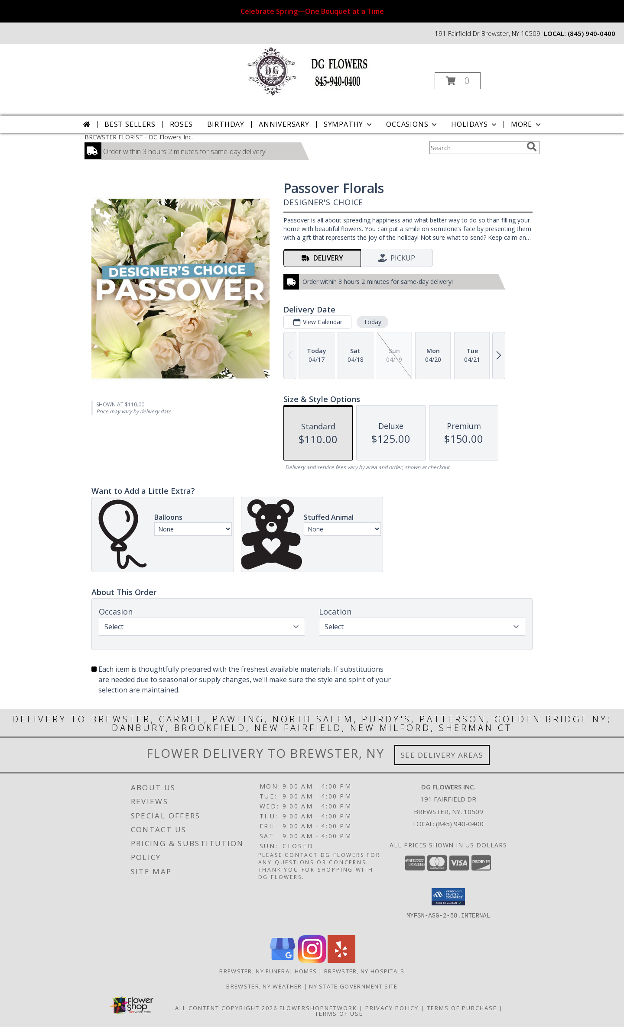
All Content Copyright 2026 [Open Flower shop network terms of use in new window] (226, 1008)
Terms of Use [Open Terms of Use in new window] (339, 1013)
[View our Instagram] (312, 960)
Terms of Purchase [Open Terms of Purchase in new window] (462, 1008)
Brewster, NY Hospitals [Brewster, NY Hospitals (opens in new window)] (364, 971)
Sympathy (349, 124)
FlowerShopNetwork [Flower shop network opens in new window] (318, 1008)
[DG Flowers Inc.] (311, 70)
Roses (181, 124)
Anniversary (284, 124)
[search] (531, 147)
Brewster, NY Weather (264, 986)
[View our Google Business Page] (282, 960)
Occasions (412, 124)
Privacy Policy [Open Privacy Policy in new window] (392, 1008)
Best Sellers (130, 124)
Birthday (225, 124)
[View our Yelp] (341, 960)
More (527, 124)
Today (372, 322)
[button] (458, 80)
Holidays (474, 124)
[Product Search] (476, 148)
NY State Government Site (353, 986)
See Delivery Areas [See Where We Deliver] (442, 755)
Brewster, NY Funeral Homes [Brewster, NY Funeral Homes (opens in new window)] (268, 971)
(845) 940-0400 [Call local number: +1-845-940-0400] (591, 33)
